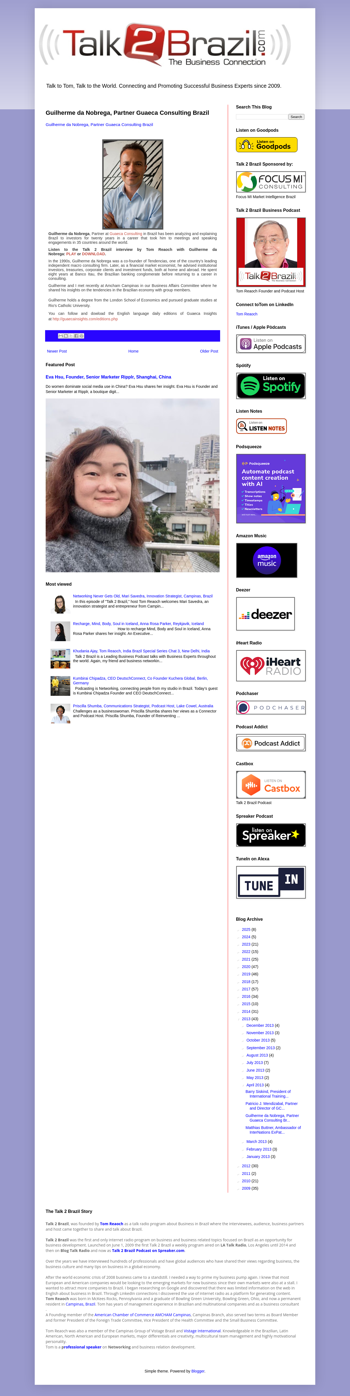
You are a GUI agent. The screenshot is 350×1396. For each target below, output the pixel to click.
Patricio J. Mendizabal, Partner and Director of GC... (272, 1105)
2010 (247, 1181)
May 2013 (255, 1077)
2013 (247, 1019)
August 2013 (257, 1055)
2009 (247, 1188)
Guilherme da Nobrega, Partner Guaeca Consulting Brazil (99, 124)
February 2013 (259, 1149)
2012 (247, 1166)
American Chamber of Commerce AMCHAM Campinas (143, 1314)
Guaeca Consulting (126, 233)
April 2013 (255, 1085)
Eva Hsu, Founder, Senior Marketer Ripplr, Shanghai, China (108, 376)
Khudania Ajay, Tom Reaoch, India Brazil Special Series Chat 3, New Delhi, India (141, 651)
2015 (247, 1004)
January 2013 (258, 1156)
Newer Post (57, 351)
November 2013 (260, 1033)
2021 (247, 959)
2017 (247, 989)
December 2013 (260, 1025)
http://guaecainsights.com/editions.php (85, 319)
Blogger (197, 1371)
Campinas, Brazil (80, 1304)
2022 (247, 951)
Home (133, 351)
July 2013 (255, 1062)
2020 (247, 966)
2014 (247, 1011)
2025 (247, 929)
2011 (247, 1173)
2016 (247, 996)
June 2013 (255, 1070)
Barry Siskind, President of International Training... (268, 1093)
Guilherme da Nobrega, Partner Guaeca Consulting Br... (272, 1117)
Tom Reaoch (247, 314)
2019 (247, 974)
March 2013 (257, 1141)
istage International (203, 1330)
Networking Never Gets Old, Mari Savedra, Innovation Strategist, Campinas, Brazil (142, 596)
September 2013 (261, 1048)
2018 (247, 981)
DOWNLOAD (93, 254)
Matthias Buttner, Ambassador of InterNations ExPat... (273, 1129)
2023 (247, 944)
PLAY (71, 254)
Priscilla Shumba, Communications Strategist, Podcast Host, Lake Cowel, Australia (143, 706)
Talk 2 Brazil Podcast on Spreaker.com (148, 1250)
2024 (247, 937)
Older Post (209, 351)
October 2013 (258, 1040)
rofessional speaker (82, 1347)
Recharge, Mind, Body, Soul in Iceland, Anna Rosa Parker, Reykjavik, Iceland (138, 623)
